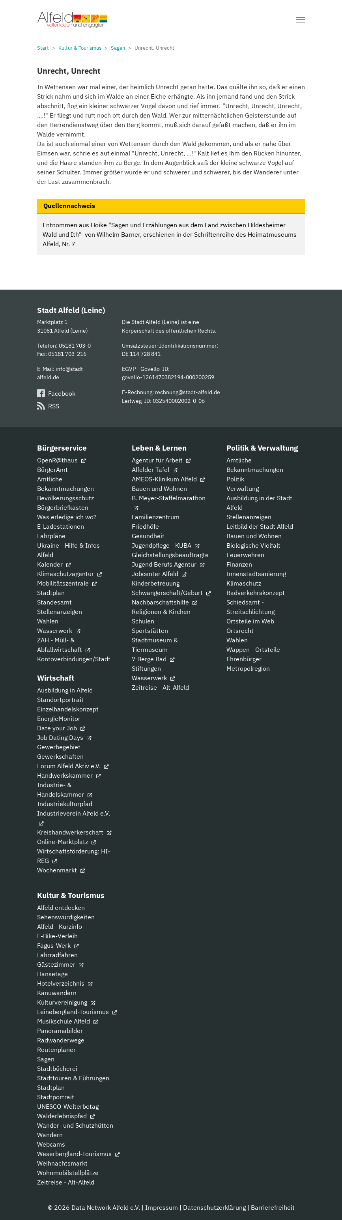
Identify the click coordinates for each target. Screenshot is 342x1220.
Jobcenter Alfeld (159, 574)
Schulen (143, 621)
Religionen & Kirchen (161, 612)
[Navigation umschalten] (300, 19)
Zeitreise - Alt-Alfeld (160, 687)
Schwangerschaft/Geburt (171, 593)
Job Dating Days (64, 737)
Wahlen (47, 621)
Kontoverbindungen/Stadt (73, 659)
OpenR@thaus (61, 460)
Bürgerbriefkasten (62, 507)
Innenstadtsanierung (256, 574)
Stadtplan (51, 593)
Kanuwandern (57, 993)
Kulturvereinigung (66, 1002)
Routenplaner (56, 1049)
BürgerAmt (52, 469)
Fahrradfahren (57, 955)
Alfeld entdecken (61, 907)
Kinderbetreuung (155, 583)
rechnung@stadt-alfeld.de (187, 392)
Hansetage (52, 974)
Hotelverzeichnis (64, 983)
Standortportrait (60, 700)
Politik (235, 479)
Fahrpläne (51, 536)
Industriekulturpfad (64, 804)
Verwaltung (242, 488)
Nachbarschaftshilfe (164, 602)
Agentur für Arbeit (161, 460)
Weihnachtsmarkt (62, 1163)
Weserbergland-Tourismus (78, 1154)
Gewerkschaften (60, 756)
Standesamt (54, 602)
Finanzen (239, 564)
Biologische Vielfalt (253, 545)
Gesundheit (148, 536)
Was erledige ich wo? (67, 517)
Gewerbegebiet (58, 747)
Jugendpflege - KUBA (165, 545)
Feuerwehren (245, 555)
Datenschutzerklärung (214, 1207)
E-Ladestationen (60, 526)
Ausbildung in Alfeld (65, 690)
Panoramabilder (60, 1031)
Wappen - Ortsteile (253, 649)
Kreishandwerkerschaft (74, 832)
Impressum (161, 1207)
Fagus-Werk (57, 945)
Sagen (45, 1059)
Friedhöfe (145, 526)
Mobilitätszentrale (67, 583)
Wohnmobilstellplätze (68, 1173)
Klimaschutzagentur (69, 574)
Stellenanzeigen (59, 612)
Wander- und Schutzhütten (75, 1125)
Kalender (54, 564)
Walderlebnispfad (66, 1116)
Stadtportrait (55, 1097)
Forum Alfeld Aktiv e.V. (72, 766)
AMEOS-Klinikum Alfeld (168, 479)
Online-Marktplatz (66, 842)
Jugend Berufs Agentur (168, 564)
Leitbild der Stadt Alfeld (259, 526)
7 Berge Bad (153, 659)
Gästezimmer (60, 964)
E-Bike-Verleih (57, 936)
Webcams (51, 1144)
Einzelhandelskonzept (68, 709)
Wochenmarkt (61, 870)
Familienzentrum (155, 517)
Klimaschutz (243, 583)
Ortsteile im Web (250, 621)
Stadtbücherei (57, 1068)
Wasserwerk (58, 630)
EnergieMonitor (58, 718)
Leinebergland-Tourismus (77, 1012)
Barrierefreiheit (273, 1207)
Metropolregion (248, 668)
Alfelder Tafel (154, 469)
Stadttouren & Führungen (73, 1078)
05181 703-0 (75, 345)
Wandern (50, 1135)
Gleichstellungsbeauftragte (170, 555)
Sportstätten (150, 630)
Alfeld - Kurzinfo (59, 926)
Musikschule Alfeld (67, 1021)
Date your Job (61, 728)
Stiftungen (146, 668)
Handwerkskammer (69, 775)
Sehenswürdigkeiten (66, 917)
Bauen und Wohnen (159, 488)
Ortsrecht (240, 630)
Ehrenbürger (244, 659)
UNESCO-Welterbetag (68, 1106)
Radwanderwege (60, 1040)
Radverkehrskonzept (255, 593)
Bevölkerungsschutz (65, 498)
